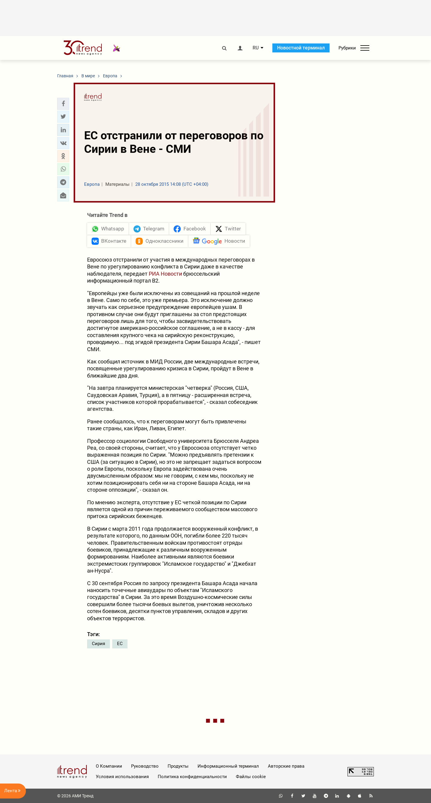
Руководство (145, 766)
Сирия (98, 643)
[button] (63, 104)
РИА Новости (165, 274)
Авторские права (286, 766)
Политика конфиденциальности (192, 776)
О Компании (109, 766)
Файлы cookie (251, 776)
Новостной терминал (301, 48)
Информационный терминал (228, 766)
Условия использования (122, 776)
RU (256, 48)
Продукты (178, 766)
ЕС (120, 643)
